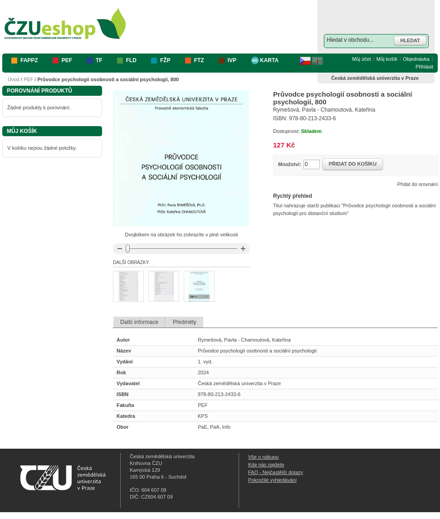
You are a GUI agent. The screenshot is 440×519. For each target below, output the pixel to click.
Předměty (184, 322)
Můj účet (361, 59)
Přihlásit (424, 66)
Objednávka (416, 59)
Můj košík (386, 59)
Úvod (14, 79)
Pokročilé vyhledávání (272, 480)
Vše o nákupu (263, 457)
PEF (28, 79)
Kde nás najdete (266, 464)
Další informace (139, 322)
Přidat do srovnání (417, 184)
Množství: (289, 164)
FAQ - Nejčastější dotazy (275, 472)
